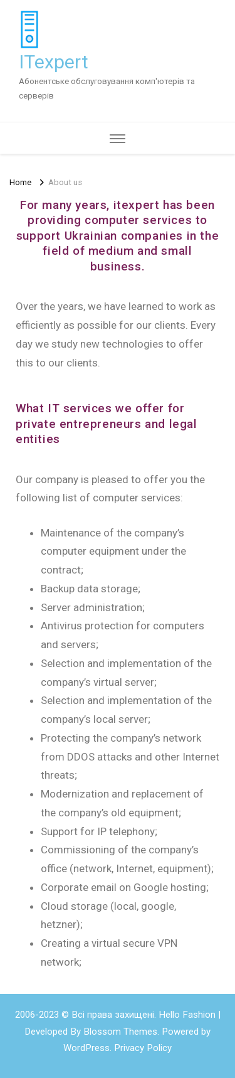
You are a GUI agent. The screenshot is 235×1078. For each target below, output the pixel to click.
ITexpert (53, 62)
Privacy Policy (143, 1048)
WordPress (86, 1048)
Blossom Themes (120, 1031)
